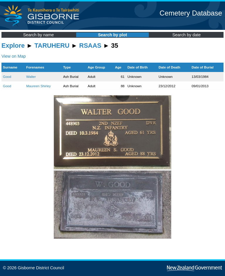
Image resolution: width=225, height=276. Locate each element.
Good (7, 76)
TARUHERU (52, 45)
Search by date (186, 34)
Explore (13, 45)
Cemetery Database (191, 13)
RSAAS (90, 45)
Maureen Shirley (38, 86)
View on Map (13, 56)
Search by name (38, 34)
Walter (31, 76)
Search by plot (112, 34)
